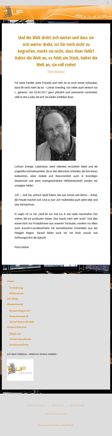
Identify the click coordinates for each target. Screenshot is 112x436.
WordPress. (67, 425)
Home (10, 281)
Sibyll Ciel (15, 333)
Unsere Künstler (17, 327)
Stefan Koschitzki (20, 339)
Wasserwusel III (18, 316)
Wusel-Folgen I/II (19, 310)
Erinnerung (16, 287)
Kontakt (58, 405)
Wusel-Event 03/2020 (21, 321)
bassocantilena (18, 344)
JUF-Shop (12, 298)
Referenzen (16, 293)
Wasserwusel (15, 304)
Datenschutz (36, 405)
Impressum (77, 405)
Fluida (54, 425)
